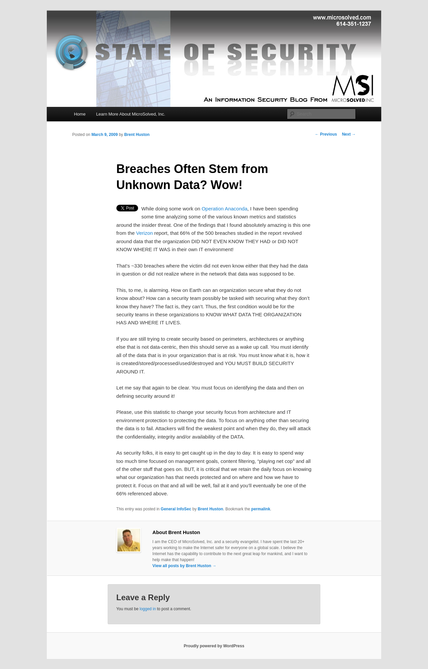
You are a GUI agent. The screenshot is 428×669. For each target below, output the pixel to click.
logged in (147, 609)
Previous (326, 134)
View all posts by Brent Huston (184, 565)
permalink (260, 509)
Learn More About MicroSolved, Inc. (130, 114)
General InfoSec (176, 509)
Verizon (144, 233)
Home (80, 114)
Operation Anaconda (224, 208)
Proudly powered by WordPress (214, 646)
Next (349, 134)
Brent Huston (136, 134)
